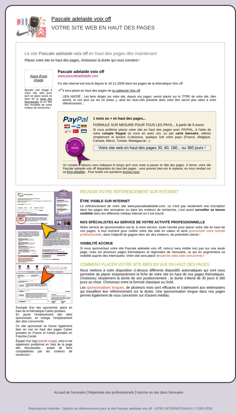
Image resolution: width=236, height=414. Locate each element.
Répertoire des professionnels (111, 392)
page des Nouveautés (38, 100)
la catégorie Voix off (126, 90)
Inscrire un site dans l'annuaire (160, 392)
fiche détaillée (76, 172)
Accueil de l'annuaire (70, 392)
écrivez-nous (131, 172)
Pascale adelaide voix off (81, 19)
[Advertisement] (152, 337)
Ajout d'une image (38, 78)
